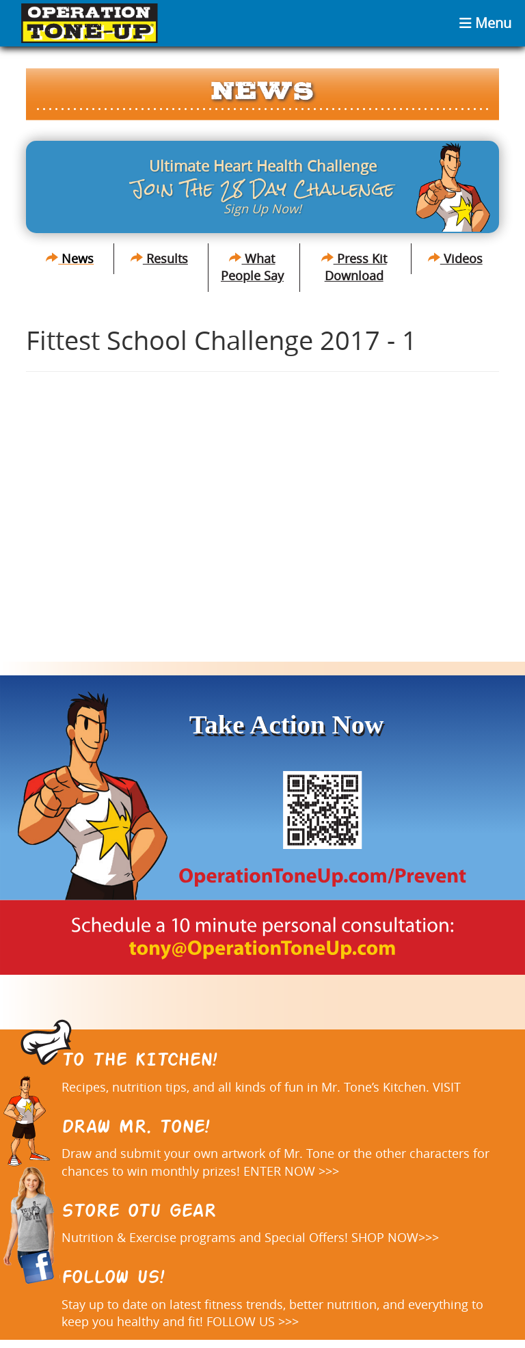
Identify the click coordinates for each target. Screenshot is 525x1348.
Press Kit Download (354, 267)
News (70, 258)
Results (159, 258)
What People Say (252, 267)
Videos (455, 258)
